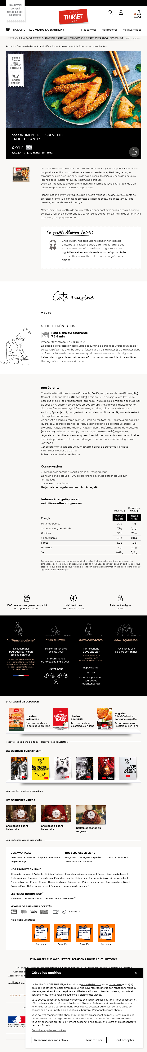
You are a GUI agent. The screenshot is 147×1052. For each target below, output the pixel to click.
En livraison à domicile (23, 857)
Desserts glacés (57, 882)
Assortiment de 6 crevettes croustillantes (84, 46)
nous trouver (56, 640)
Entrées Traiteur (54, 874)
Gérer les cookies (124, 1015)
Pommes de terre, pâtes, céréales (107, 878)
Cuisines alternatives (117, 882)
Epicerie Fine (18, 886)
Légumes (81, 878)
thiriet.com (23, 967)
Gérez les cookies (22, 971)
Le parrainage (18, 861)
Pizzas (101, 874)
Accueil (10, 46)
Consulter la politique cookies (49, 1030)
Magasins (70, 857)
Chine (55, 46)
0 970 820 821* (91, 651)
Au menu (16, 898)
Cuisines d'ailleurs (26, 46)
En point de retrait (48, 857)
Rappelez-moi (91, 667)
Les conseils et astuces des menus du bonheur (50, 898)
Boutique (55, 886)
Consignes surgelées (90, 857)
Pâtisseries (74, 882)
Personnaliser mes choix (51, 1040)
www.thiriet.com (91, 984)
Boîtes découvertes (37, 886)
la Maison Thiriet (21, 640)
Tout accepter (124, 1040)
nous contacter (91, 640)
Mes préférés (109, 29)
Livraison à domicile (115, 857)
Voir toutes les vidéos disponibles (24, 840)
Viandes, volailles (65, 878)
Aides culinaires (19, 882)
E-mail (91, 672)
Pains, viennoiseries (93, 882)
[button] (121, 13)
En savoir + (74, 912)
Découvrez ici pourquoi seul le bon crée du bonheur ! (21, 651)
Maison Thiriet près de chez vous (56, 650)
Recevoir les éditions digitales (22, 742)
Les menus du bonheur (46, 29)
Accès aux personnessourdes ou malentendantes (91, 680)
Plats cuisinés (18, 878)
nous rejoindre (126, 640)
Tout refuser (94, 1040)
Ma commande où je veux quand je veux (56, 660)
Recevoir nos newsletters (55, 742)
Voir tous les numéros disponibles (24, 791)
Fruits (33, 882)
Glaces (42, 882)
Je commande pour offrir (79, 861)
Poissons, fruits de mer (40, 878)
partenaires (115, 984)
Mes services (88, 29)
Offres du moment (21, 874)
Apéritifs (44, 46)
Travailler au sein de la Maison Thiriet (126, 650)
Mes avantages (132, 29)
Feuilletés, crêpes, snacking (80, 874)
